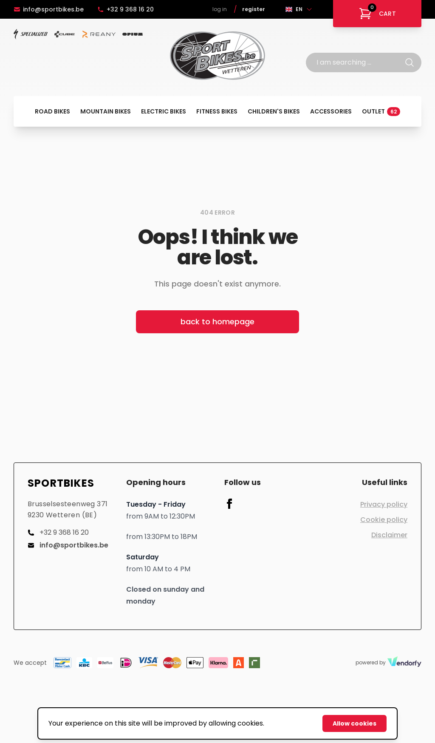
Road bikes (52, 111)
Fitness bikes (216, 111)
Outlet (381, 111)
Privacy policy (383, 504)
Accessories (331, 111)
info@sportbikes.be (49, 9)
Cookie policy (383, 520)
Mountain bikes (105, 111)
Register (253, 9)
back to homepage (217, 321)
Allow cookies (354, 723)
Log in (219, 9)
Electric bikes (163, 111)
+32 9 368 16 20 (125, 9)
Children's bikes (274, 111)
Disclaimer (389, 535)
